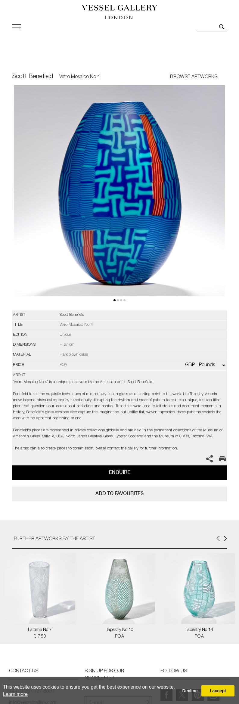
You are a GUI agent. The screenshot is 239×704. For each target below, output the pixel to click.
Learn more (15, 694)
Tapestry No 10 (119, 630)
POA (119, 637)
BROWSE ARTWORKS (193, 77)
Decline (189, 690)
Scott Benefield (32, 77)
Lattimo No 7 (40, 630)
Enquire (119, 472)
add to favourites (119, 493)
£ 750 (40, 637)
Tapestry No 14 (199, 630)
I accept (218, 690)
